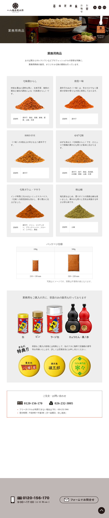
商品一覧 (54, 4)
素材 (70, 3)
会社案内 (76, 4)
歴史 (65, 3)
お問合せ (87, 6)
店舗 (59, 3)
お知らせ (81, 7)
